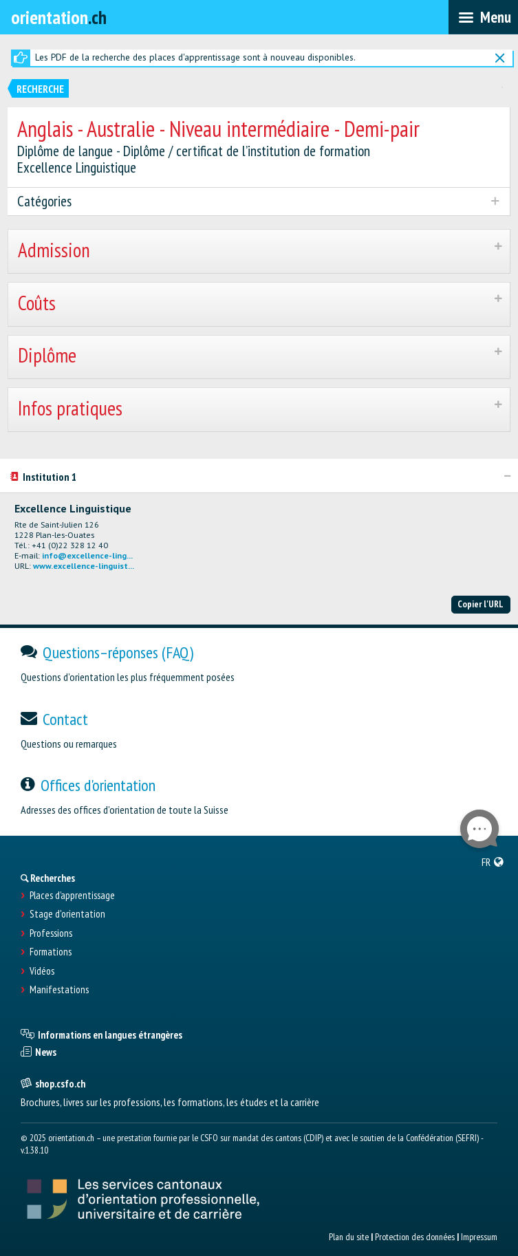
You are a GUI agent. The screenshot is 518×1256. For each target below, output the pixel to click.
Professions (51, 933)
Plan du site (349, 1237)
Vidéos (42, 971)
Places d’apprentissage (72, 895)
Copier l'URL (480, 604)
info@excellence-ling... (87, 555)
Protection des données (415, 1237)
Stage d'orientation (67, 914)
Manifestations (59, 990)
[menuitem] (493, 861)
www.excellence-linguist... (83, 566)
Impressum (479, 1237)
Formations (51, 952)
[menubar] (483, 17)
